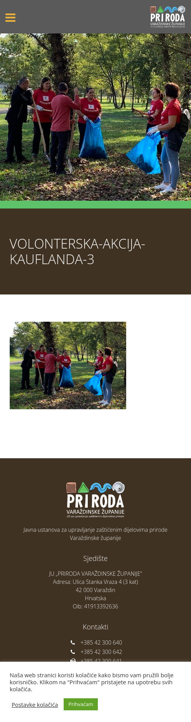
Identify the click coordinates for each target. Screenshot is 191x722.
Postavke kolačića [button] (35, 704)
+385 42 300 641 (95, 661)
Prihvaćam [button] (80, 704)
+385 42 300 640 (95, 642)
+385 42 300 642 (95, 651)
